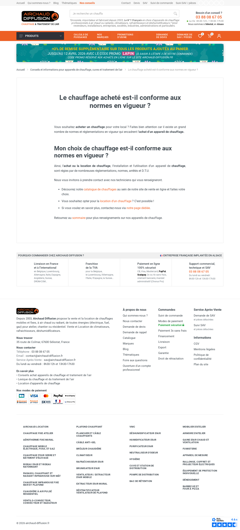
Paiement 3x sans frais (172, 330)
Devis (137, 3)
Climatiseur (81, 455)
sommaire (78, 218)
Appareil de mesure (192, 455)
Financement (166, 336)
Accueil (20, 3)
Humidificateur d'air (140, 440)
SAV (145, 3)
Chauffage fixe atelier (35, 433)
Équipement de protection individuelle (197, 472)
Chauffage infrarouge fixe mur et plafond (38, 483)
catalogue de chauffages (100, 189)
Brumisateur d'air (85, 468)
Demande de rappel (135, 332)
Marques (128, 343)
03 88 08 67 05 (209, 17)
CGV (196, 343)
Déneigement (188, 480)
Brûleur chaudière (86, 449)
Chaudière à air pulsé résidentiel (35, 492)
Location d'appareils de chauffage (39, 383)
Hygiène (132, 459)
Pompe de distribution (141, 475)
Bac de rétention (138, 481)
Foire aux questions (135, 360)
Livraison (164, 342)
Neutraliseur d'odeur (141, 453)
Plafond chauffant (86, 427)
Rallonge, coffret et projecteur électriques (196, 463)
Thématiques (69, 3)
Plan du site (201, 364)
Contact (126, 3)
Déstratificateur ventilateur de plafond (89, 491)
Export (162, 347)
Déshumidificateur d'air (142, 433)
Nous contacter (132, 321)
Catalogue (129, 338)
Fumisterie (187, 449)
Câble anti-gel (83, 442)
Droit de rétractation (170, 358)
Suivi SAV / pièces (186, 3)
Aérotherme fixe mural (36, 440)
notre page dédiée (138, 208)
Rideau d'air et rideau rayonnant (34, 465)
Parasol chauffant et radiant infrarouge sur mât (39, 474)
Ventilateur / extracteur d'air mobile (90, 476)
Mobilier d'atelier (191, 427)
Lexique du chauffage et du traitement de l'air (46, 379)
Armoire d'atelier (191, 433)
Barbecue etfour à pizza (188, 487)
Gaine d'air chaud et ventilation (193, 441)
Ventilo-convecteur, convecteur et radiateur (37, 501)
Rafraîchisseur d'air (87, 462)
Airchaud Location (33, 427)
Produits (40, 36)
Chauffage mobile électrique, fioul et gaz (36, 447)
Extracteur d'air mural (89, 484)
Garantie (163, 353)
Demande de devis (134, 326)
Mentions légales (204, 349)
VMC (129, 427)
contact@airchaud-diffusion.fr (44, 355)
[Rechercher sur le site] (121, 14)
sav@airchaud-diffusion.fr (60, 360)
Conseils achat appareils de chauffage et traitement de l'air (54, 375)
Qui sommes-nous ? (39, 3)
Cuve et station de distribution (139, 467)
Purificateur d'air (138, 446)
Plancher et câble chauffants (86, 434)
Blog (56, 3)
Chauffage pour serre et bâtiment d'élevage (37, 456)
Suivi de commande (161, 3)
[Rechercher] (175, 14)
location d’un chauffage (115, 201)
